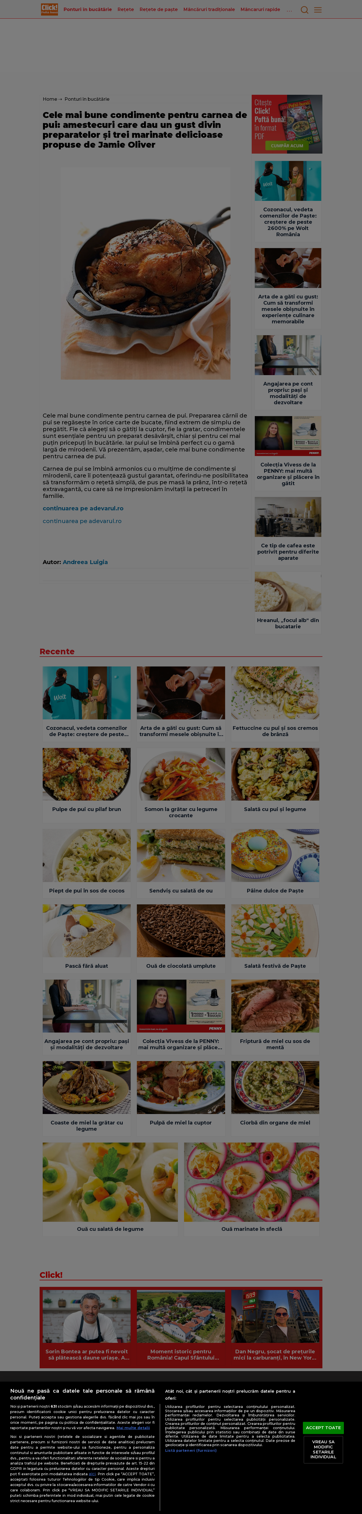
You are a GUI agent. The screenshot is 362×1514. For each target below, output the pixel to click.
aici (92, 1474)
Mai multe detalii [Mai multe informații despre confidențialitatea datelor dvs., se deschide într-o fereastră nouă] (133, 1428)
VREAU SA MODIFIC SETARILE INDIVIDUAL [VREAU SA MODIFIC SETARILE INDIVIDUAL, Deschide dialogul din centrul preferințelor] (323, 1450)
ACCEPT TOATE (323, 1427)
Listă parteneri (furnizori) (191, 1450)
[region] (181, 1448)
